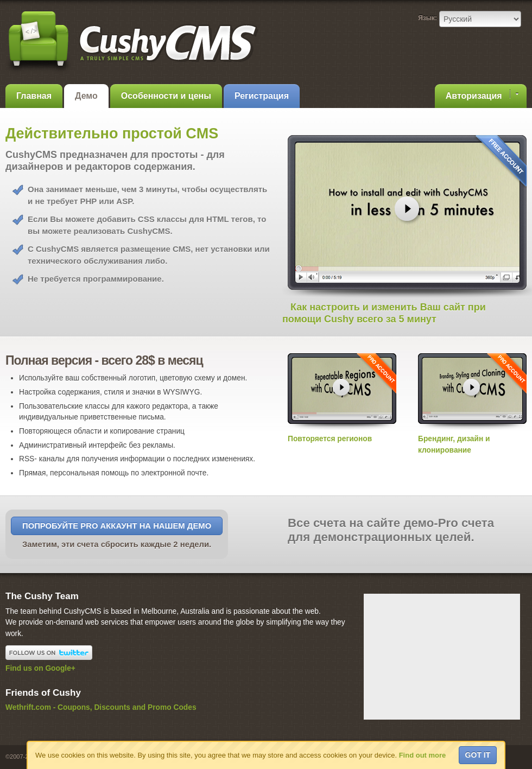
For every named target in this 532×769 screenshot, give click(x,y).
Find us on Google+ (40, 668)
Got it (478, 755)
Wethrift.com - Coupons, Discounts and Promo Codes (101, 707)
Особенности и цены (166, 95)
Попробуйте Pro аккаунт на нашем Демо (116, 526)
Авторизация (482, 95)
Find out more (422, 755)
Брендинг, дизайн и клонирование (472, 438)
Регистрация (262, 95)
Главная (34, 95)
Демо (86, 95)
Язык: (427, 18)
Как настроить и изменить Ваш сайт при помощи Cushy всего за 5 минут (384, 313)
